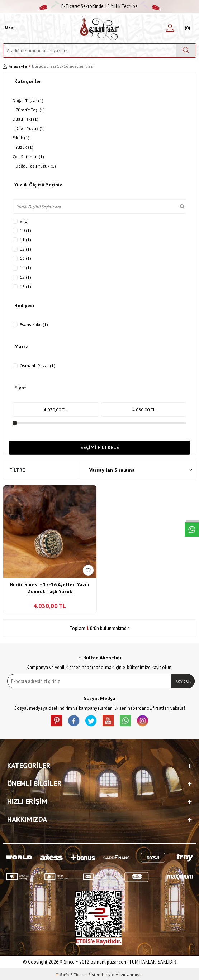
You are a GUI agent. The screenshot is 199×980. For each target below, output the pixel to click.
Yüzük (24, 147)
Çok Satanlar (28, 157)
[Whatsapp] (125, 720)
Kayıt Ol (183, 681)
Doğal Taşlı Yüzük (35, 166)
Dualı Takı (25, 119)
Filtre (17, 470)
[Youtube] (108, 720)
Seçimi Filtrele (99, 447)
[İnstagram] (142, 720)
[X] (91, 720)
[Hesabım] (170, 28)
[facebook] (74, 720)
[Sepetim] (186, 28)
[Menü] (9, 28)
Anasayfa (15, 66)
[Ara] (186, 50)
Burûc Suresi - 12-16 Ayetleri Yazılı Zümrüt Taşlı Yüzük (49, 588)
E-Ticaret (78, 974)
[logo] (99, 27)
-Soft (63, 974)
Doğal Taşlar (28, 100)
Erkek (21, 138)
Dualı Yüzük (30, 128)
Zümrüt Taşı (30, 110)
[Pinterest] (56, 720)
